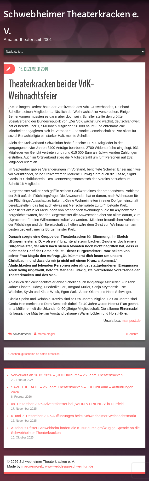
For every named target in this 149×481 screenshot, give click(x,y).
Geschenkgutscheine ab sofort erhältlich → (35, 354)
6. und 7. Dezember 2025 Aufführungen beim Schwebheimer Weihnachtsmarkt (73, 416)
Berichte (133, 334)
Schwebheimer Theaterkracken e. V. (71, 23)
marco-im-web (32, 466)
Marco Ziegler (46, 334)
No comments (22, 334)
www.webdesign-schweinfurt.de (69, 466)
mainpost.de (131, 321)
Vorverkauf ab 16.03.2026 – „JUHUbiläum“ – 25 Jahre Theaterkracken (67, 375)
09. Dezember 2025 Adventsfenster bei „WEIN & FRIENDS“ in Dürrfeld (67, 404)
